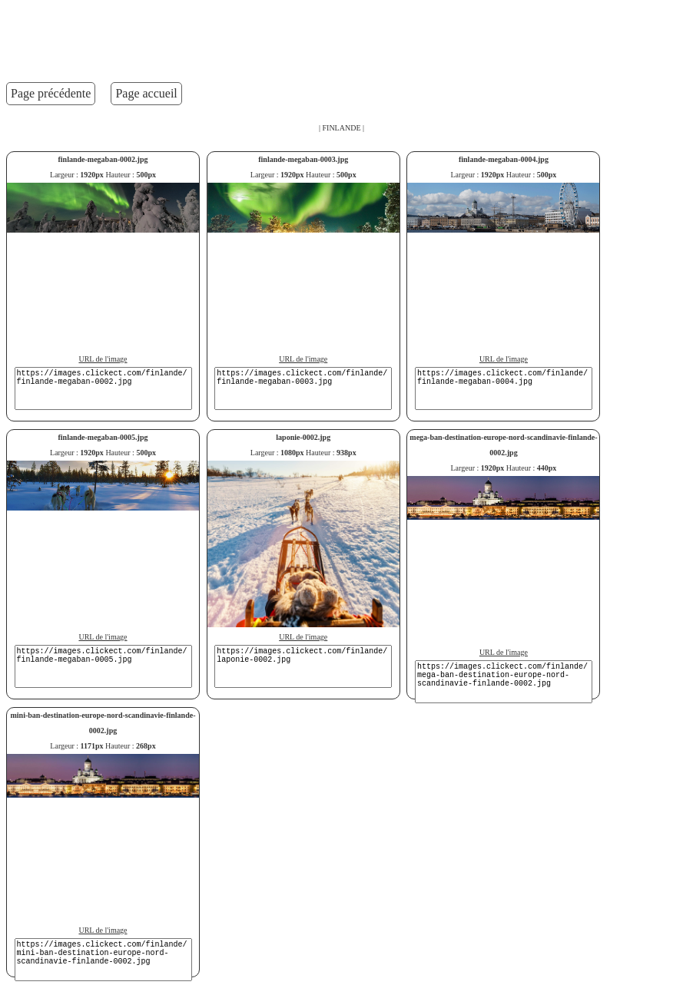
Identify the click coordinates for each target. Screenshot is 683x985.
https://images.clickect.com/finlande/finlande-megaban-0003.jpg (303, 388)
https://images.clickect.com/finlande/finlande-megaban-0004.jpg (503, 388)
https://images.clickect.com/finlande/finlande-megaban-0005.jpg (103, 666)
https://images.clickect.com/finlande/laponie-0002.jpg (303, 666)
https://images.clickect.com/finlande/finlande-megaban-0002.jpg (103, 388)
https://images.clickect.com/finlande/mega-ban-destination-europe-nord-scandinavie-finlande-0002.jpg (503, 681)
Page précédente (51, 93)
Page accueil (146, 93)
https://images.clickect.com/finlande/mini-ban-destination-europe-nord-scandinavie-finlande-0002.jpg (103, 959)
